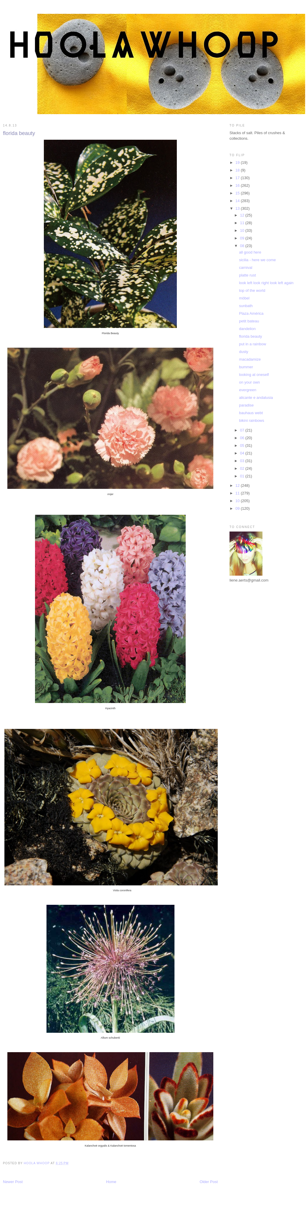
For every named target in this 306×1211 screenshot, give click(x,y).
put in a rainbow (252, 344)
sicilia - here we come (257, 260)
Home (111, 1182)
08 (242, 246)
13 (238, 208)
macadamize (250, 359)
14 (238, 201)
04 (242, 453)
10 (242, 230)
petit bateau (249, 321)
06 (242, 438)
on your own (249, 382)
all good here (250, 252)
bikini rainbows (251, 420)
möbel (244, 298)
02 (242, 468)
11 (242, 223)
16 (238, 185)
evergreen (247, 390)
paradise (246, 405)
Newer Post (13, 1182)
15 (238, 193)
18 (238, 170)
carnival (245, 267)
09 (242, 238)
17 (238, 178)
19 (238, 162)
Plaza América (251, 313)
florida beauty (250, 336)
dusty (243, 351)
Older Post (209, 1182)
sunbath (245, 306)
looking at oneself (254, 374)
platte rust (247, 275)
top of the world (252, 290)
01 (242, 476)
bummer (246, 367)
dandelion (247, 329)
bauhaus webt (251, 413)
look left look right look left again (266, 283)
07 (242, 430)
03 (242, 461)
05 (242, 445)
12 (242, 215)
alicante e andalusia (256, 397)
